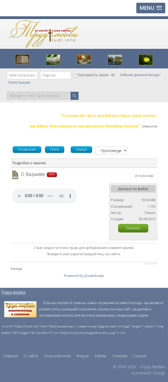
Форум (82, 355)
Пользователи (57, 355)
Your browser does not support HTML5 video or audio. (44, 196)
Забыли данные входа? (140, 74)
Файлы (100, 355)
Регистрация (19, 82)
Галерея (119, 355)
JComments (150, 263)
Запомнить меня (93, 74)
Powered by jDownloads (84, 275)
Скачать (133, 228)
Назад (16, 268)
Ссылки (139, 355)
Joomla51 (143, 372)
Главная (10, 355)
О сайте (31, 355)
